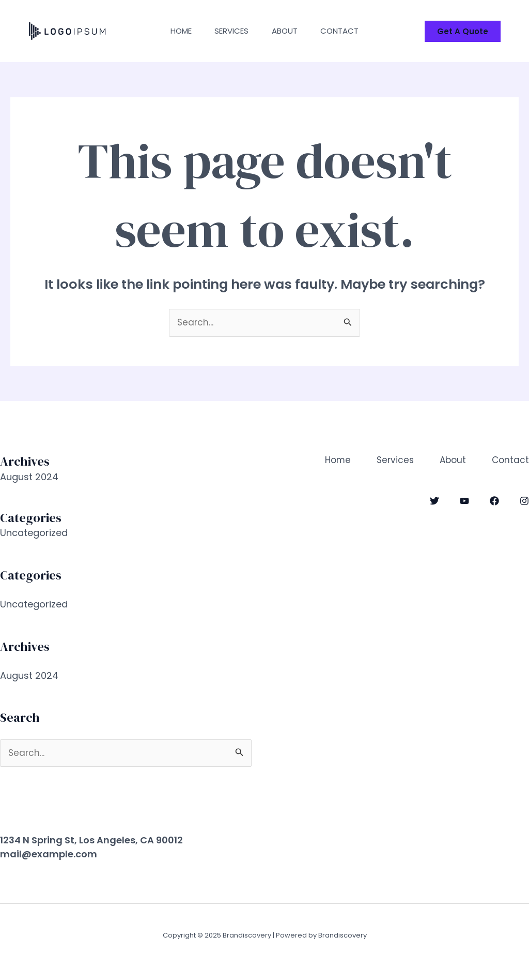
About (286, 30)
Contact (344, 30)
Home (177, 30)
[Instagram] (524, 501)
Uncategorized (34, 532)
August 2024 (29, 476)
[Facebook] (494, 501)
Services (230, 30)
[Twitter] (434, 501)
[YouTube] (464, 501)
